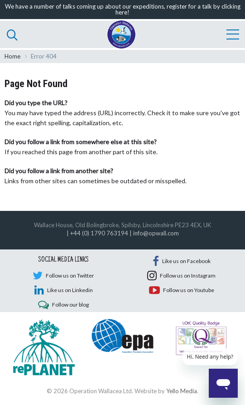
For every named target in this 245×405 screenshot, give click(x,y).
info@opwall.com (156, 233)
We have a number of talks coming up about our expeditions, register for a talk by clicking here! (122, 9)
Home (12, 56)
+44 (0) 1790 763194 (99, 233)
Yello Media (181, 391)
